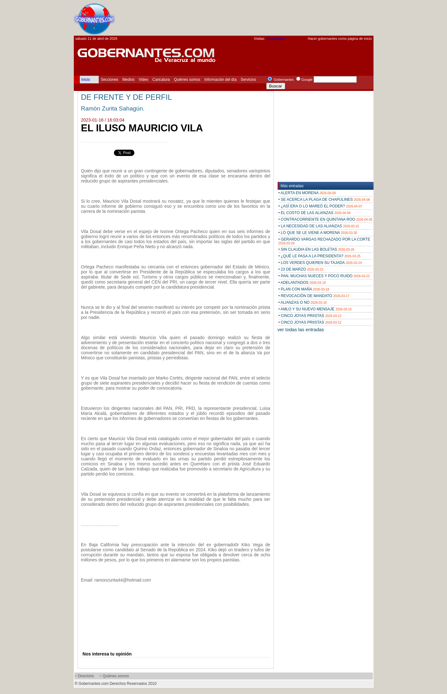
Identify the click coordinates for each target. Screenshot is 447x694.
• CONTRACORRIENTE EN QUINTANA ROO (326, 219)
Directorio (86, 676)
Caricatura (161, 79)
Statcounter (276, 38)
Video (143, 79)
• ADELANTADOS (302, 282)
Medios (128, 79)
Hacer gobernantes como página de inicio (340, 38)
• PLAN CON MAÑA (304, 289)
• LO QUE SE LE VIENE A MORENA (318, 232)
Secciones (109, 79)
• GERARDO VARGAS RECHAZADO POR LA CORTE (324, 241)
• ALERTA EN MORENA (307, 193)
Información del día (220, 79)
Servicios (248, 79)
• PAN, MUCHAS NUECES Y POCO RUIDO (324, 276)
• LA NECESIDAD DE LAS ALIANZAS (319, 226)
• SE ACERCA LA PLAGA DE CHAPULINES (324, 199)
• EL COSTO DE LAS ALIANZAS (315, 213)
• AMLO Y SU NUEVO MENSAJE (315, 309)
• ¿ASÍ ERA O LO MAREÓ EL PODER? (320, 206)
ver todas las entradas (301, 329)
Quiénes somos (187, 79)
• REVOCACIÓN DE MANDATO (314, 296)
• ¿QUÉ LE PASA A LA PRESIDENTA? (320, 256)
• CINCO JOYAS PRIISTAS (310, 316)
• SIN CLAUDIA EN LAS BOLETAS (317, 249)
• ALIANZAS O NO (303, 302)
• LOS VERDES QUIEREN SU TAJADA (320, 262)
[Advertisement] (258, 17)
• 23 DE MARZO (301, 269)
